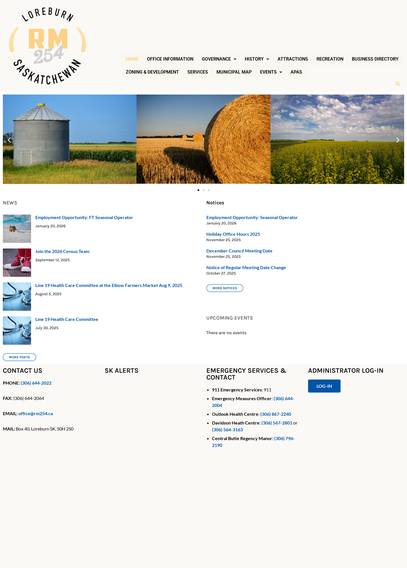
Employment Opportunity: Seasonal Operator (252, 217)
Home (132, 59)
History (257, 59)
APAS (296, 72)
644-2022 (41, 382)
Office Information (170, 59)
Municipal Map (234, 72)
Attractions (293, 59)
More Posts (19, 357)
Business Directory (375, 59)
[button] (219, 59)
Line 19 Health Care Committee (66, 319)
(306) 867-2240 (275, 414)
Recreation (330, 59)
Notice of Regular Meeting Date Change (246, 267)
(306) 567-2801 (276, 422)
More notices (225, 288)
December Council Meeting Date (239, 250)
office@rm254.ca (35, 413)
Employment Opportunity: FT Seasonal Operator (84, 217)
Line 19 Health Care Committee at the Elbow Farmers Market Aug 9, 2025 (108, 285)
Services (197, 72)
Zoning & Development (152, 72)
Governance (219, 59)
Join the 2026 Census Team (62, 251)
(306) (25, 382)
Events (271, 72)
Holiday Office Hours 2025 (233, 234)
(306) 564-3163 (227, 429)
